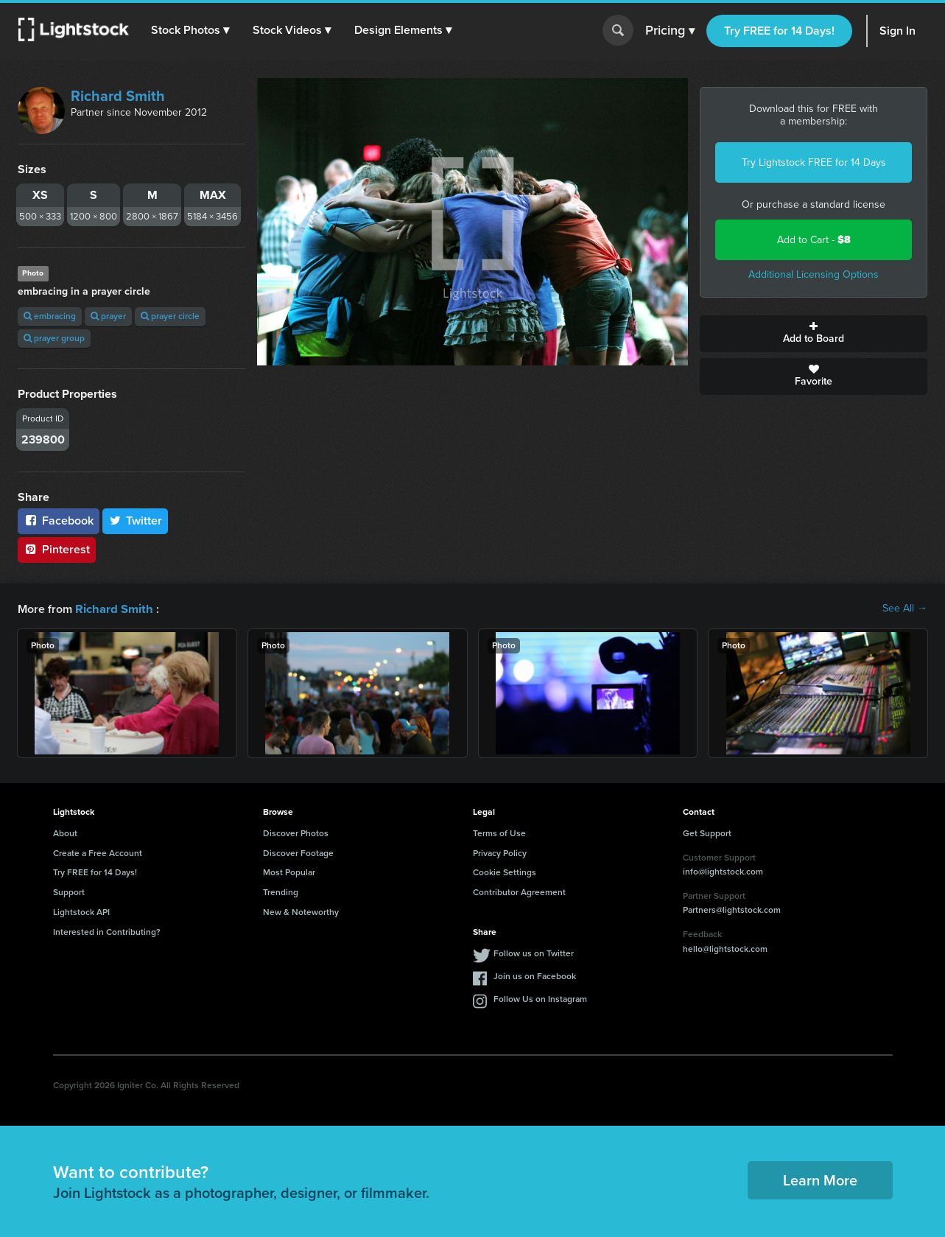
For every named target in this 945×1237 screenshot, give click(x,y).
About (65, 832)
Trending (280, 891)
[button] (191, 30)
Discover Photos (296, 832)
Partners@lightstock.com (732, 909)
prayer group (54, 338)
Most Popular (289, 871)
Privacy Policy (500, 852)
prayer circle (170, 316)
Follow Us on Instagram (540, 998)
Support (69, 891)
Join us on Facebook (534, 975)
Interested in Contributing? (107, 931)
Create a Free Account (97, 852)
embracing (50, 316)
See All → (904, 608)
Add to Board (813, 333)
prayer (108, 316)
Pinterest (57, 549)
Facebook (59, 520)
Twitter (135, 520)
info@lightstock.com (723, 870)
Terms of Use (499, 832)
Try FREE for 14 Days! (779, 30)
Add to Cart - (814, 240)
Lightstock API (81, 911)
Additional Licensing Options (813, 274)
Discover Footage (298, 852)
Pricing (670, 31)
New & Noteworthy (301, 911)
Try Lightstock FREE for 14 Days (814, 162)
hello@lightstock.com (725, 948)
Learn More (820, 1179)
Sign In (897, 30)
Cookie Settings (504, 871)
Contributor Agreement (519, 891)
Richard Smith (118, 96)
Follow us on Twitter (533, 952)
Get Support (707, 832)
